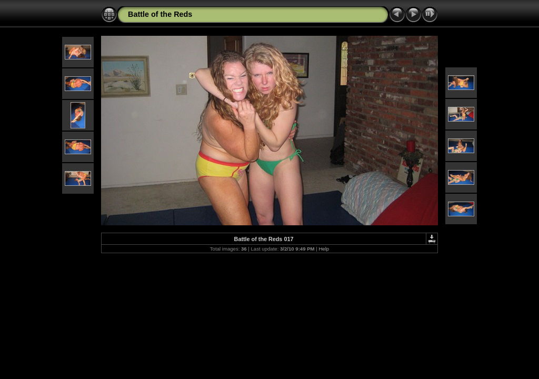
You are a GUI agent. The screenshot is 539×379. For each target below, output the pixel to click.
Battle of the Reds (160, 14)
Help (323, 249)
